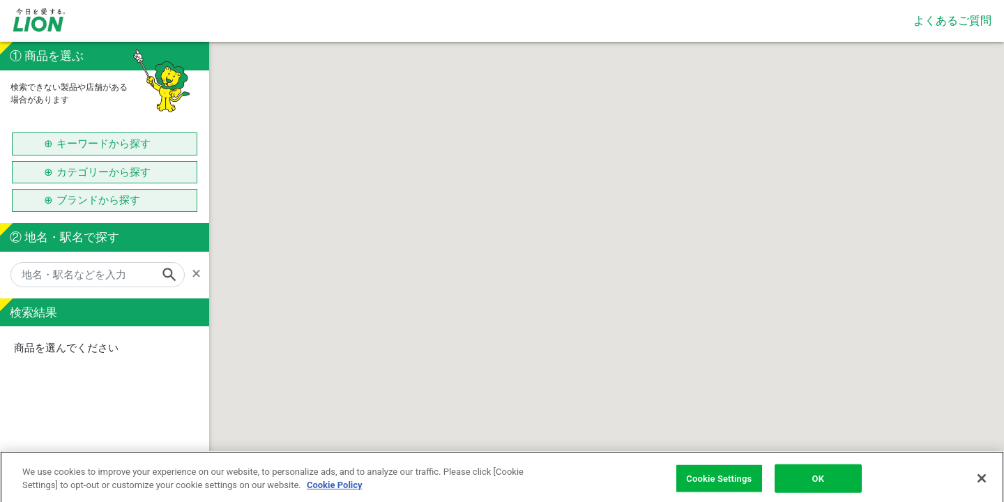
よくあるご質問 (952, 20)
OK (818, 484)
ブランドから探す (103, 200)
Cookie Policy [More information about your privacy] (335, 490)
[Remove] (200, 273)
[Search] (173, 274)
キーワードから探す (103, 143)
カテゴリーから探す (103, 172)
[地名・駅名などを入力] (97, 274)
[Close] (981, 484)
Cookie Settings (719, 484)
